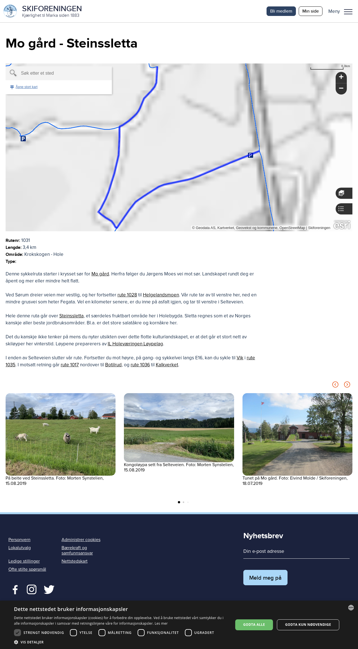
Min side (310, 11)
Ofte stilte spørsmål (27, 569)
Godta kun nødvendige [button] (308, 624)
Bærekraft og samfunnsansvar (77, 550)
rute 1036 (140, 365)
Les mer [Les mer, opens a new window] (161, 623)
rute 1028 (127, 295)
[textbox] (49, 73)
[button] (342, 11)
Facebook (13, 588)
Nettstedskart (75, 561)
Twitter (31, 588)
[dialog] (179, 625)
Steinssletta (71, 316)
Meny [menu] (348, 11)
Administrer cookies (81, 539)
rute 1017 (70, 365)
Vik (240, 358)
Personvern (19, 539)
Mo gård (100, 274)
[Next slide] (347, 385)
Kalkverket (167, 365)
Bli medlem (281, 11)
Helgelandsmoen (161, 295)
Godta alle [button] (254, 624)
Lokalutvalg (19, 548)
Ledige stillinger (24, 561)
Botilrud (113, 365)
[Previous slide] (335, 385)
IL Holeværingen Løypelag (135, 344)
